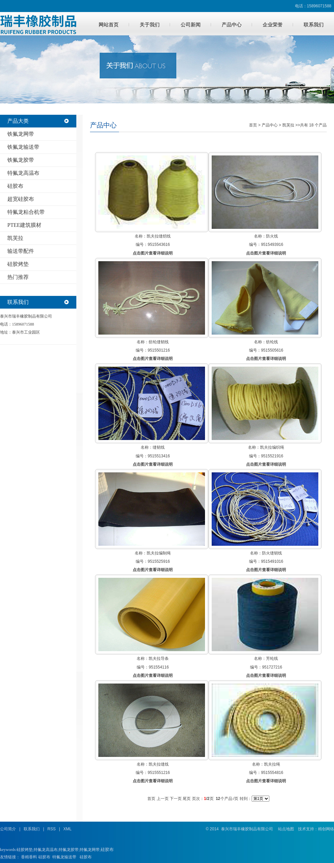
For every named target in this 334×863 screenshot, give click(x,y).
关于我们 (150, 24)
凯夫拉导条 (159, 658)
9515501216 (159, 350)
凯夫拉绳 (272, 764)
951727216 (272, 667)
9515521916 (272, 456)
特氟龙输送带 (64, 857)
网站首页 (109, 24)
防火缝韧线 (272, 553)
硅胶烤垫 (18, 264)
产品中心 (232, 24)
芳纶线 (272, 658)
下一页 (176, 798)
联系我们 (314, 24)
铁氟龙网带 (20, 134)
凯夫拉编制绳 (159, 553)
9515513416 (159, 456)
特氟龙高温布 (23, 173)
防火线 (272, 236)
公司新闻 (191, 24)
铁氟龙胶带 (20, 160)
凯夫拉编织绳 (272, 447)
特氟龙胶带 (69, 849)
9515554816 (272, 772)
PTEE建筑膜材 (24, 225)
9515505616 (272, 350)
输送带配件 (20, 251)
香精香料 (29, 857)
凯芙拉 (15, 238)
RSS (51, 829)
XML (67, 829)
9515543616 (159, 244)
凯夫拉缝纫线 (159, 236)
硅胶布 (15, 186)
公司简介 (8, 829)
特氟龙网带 (90, 849)
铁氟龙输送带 (23, 147)
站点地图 (286, 829)
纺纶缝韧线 (159, 342)
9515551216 (159, 772)
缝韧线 (159, 447)
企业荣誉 (273, 24)
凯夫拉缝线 (159, 764)
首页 (253, 125)
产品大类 (18, 121)
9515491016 (272, 561)
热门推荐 (18, 277)
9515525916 (159, 561)
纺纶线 (272, 342)
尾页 (187, 798)
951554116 (159, 667)
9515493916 (272, 244)
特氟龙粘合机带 (26, 212)
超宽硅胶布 (20, 199)
